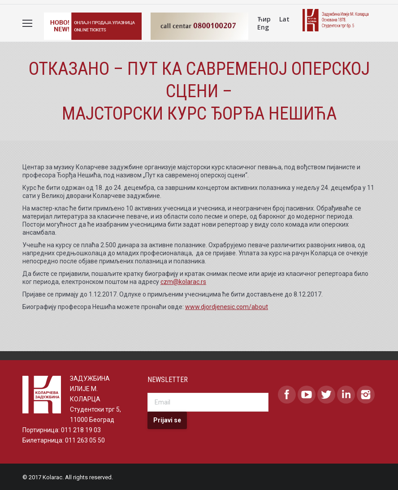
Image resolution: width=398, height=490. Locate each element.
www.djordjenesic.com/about (226, 306)
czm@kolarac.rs (183, 281)
